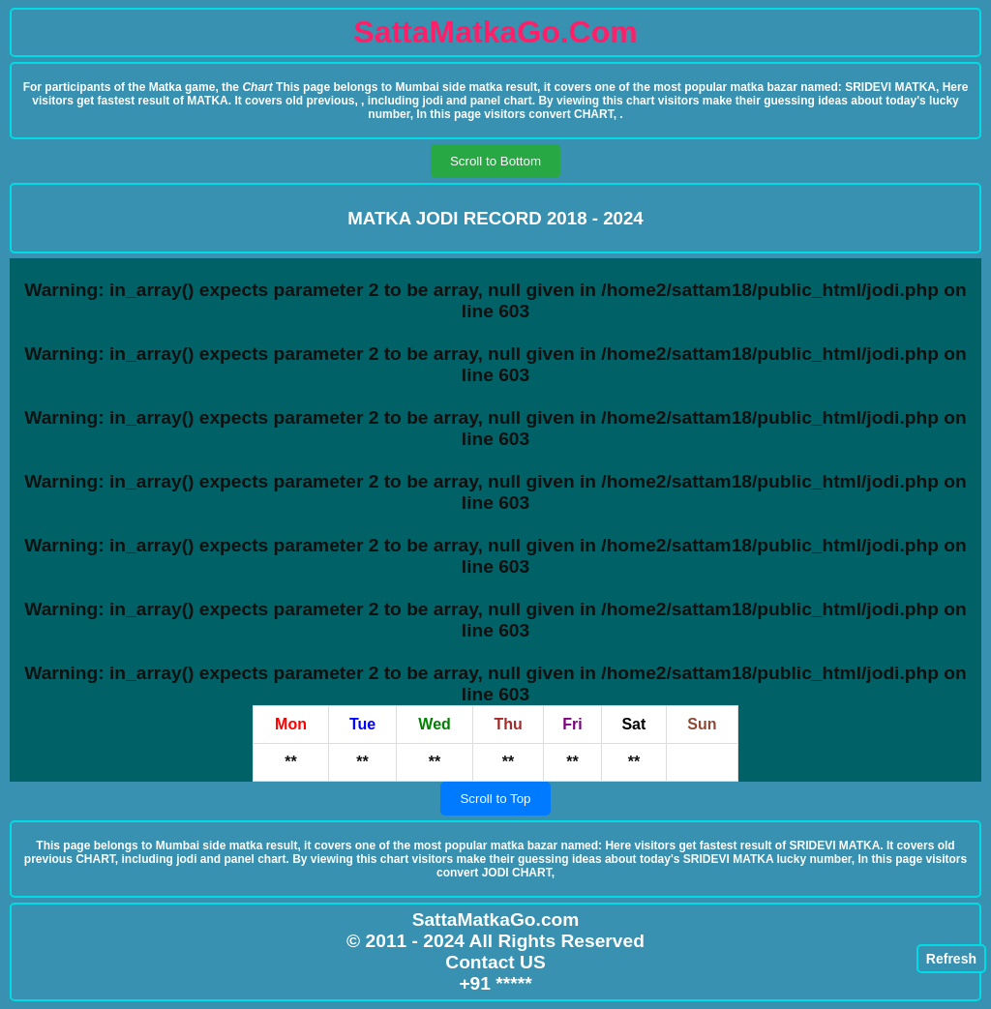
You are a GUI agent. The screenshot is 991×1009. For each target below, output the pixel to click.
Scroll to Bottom (495, 161)
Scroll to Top (495, 798)
